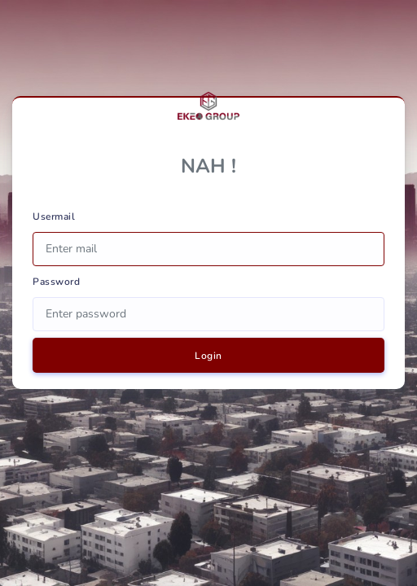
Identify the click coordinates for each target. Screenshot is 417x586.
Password (56, 281)
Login (208, 355)
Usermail (54, 216)
